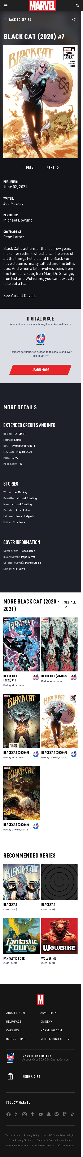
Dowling (54, 757)
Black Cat (10, 904)
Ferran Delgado (25, 516)
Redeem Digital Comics (57, 1039)
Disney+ (46, 1021)
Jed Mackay (13, 203)
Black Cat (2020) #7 (54, 752)
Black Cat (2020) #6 (16, 825)
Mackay (7, 685)
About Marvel (16, 1012)
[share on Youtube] (41, 1115)
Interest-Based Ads (43, 1145)
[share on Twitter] (16, 1115)
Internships (15, 1039)
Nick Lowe (19, 522)
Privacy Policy (31, 1135)
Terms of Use (12, 1135)
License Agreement (17, 1145)
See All (70, 604)
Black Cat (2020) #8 (16, 752)
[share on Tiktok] (72, 1115)
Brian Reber (23, 510)
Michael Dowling (18, 220)
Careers (12, 1030)
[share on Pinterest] (56, 1115)
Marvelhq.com (51, 1030)
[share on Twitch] (64, 1115)
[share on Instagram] (24, 1115)
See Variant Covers (19, 295)
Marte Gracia (33, 562)
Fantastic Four (14, 958)
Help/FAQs (14, 1021)
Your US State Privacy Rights (60, 1135)
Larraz (21, 685)
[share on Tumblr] (32, 1115)
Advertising (49, 1012)
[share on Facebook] (8, 1115)
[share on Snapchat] (49, 1115)
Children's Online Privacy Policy (54, 1140)
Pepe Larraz (13, 236)
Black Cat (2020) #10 (10, 678)
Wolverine (48, 958)
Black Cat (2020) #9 (54, 676)
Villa (14, 685)
